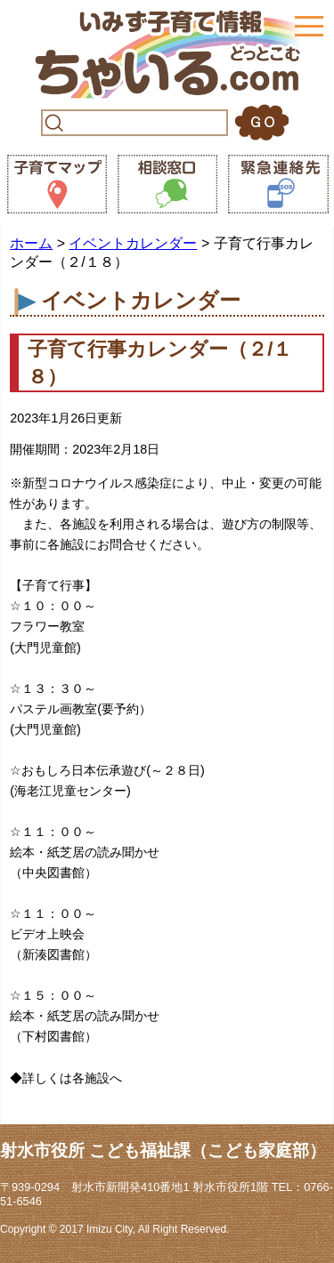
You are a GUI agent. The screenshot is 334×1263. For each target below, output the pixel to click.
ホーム (31, 243)
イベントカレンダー (133, 243)
